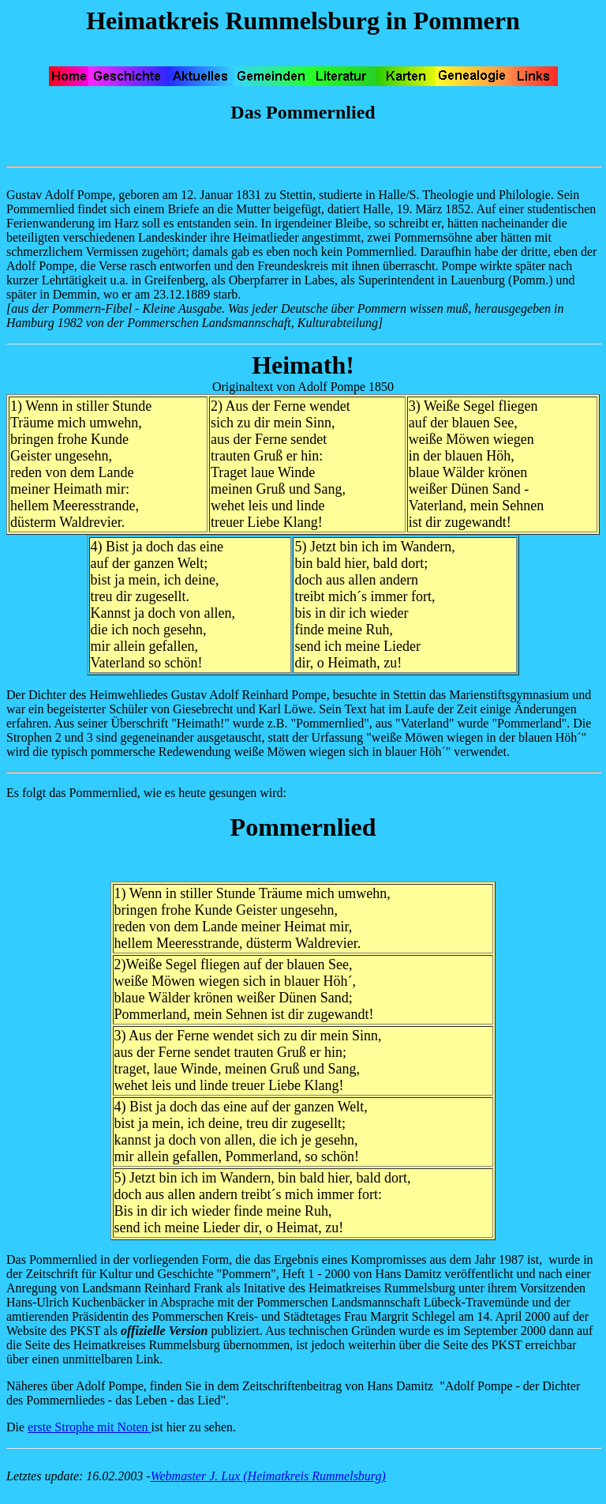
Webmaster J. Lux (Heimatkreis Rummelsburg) (268, 1476)
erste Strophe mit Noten (89, 1427)
